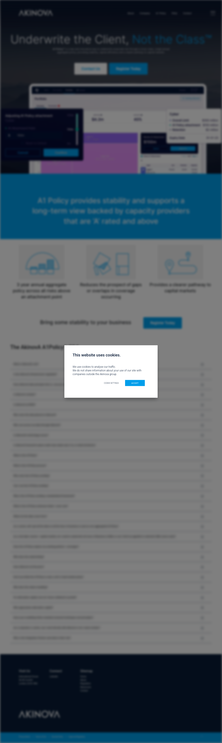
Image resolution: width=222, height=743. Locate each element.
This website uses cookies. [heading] (97, 355)
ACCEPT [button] (135, 383)
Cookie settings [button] (111, 383)
